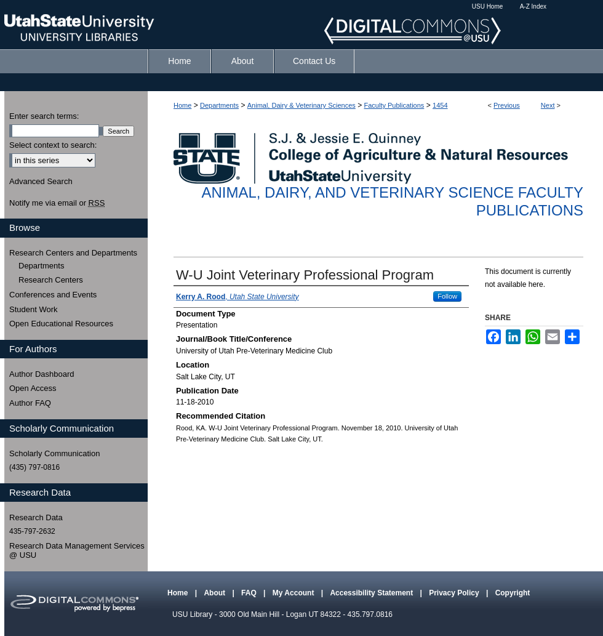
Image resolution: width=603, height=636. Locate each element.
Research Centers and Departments (73, 252)
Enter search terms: (44, 116)
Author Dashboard (41, 374)
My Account (294, 593)
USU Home (487, 6)
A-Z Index (533, 6)
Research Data (36, 517)
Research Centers (50, 279)
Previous (506, 105)
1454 (440, 105)
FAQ (249, 593)
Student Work (33, 309)
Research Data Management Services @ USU (77, 550)
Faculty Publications (394, 105)
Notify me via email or (57, 203)
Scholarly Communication (54, 453)
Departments (219, 105)
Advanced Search (41, 181)
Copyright (512, 593)
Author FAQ (30, 403)
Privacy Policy (455, 593)
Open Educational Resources (61, 323)
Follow (447, 296)
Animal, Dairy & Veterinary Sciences (301, 105)
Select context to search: (53, 145)
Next (548, 105)
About (215, 593)
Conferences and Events (53, 294)
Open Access (33, 388)
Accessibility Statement (372, 593)
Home (182, 105)
